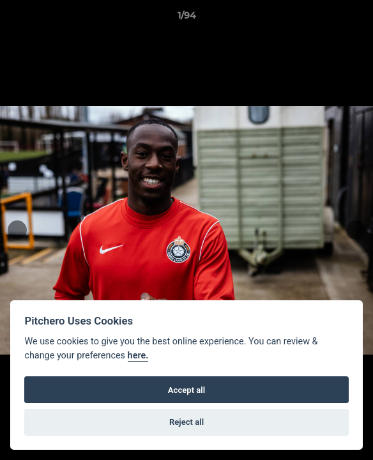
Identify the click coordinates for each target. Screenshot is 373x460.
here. (138, 355)
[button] (357, 18)
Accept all (186, 390)
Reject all (186, 422)
